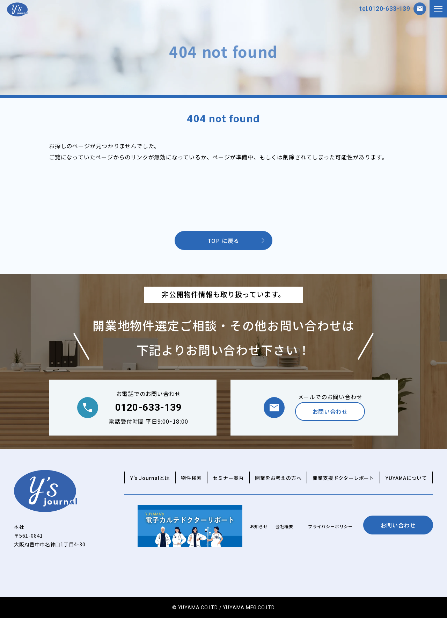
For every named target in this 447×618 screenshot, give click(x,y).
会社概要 (284, 526)
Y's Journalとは (150, 477)
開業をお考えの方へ (278, 477)
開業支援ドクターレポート (343, 477)
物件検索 (191, 477)
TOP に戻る (224, 240)
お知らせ (259, 526)
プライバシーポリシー (330, 526)
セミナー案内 (228, 477)
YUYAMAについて (406, 477)
